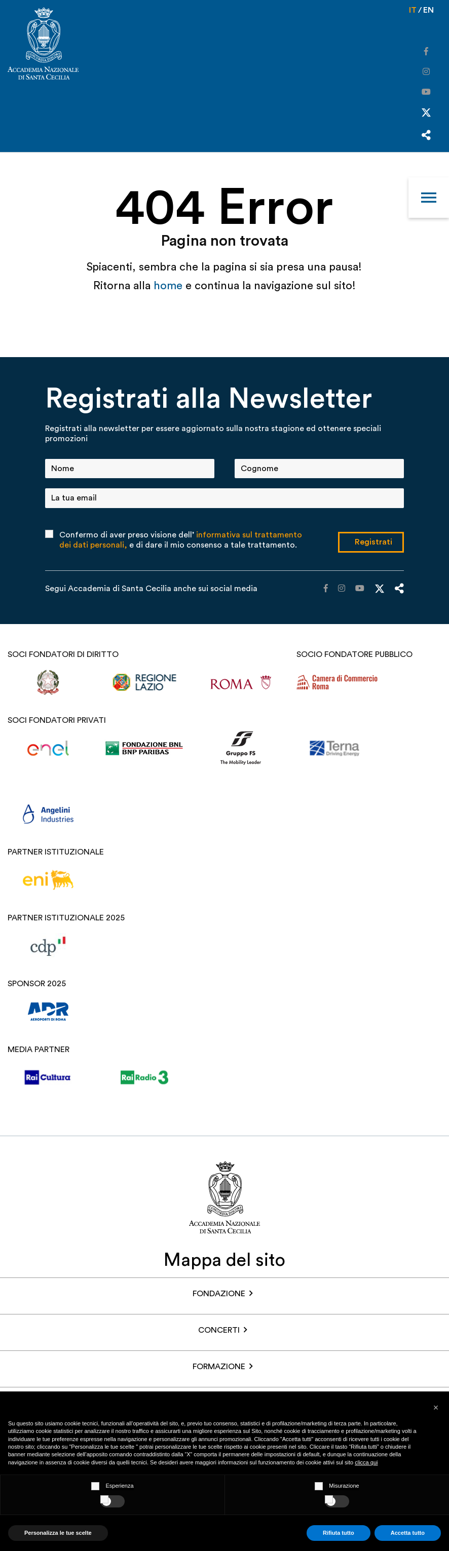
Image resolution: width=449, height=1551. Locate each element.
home (169, 285)
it (413, 10)
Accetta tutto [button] (408, 1533)
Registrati (373, 542)
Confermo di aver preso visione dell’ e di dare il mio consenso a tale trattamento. (180, 540)
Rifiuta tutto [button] (338, 1533)
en (428, 10)
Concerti (219, 1330)
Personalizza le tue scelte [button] (58, 1533)
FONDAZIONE (219, 1294)
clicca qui (366, 1462)
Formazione (219, 1367)
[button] (436, 1408)
